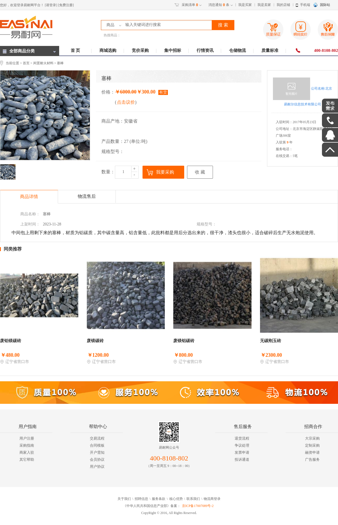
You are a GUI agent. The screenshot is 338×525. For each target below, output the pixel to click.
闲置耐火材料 (43, 63)
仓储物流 (237, 50)
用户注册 (26, 438)
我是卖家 (264, 5)
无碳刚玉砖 (270, 340)
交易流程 (97, 438)
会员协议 (97, 459)
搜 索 (223, 25)
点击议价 (126, 102)
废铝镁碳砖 (10, 340)
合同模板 (97, 445)
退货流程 (242, 438)
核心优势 (176, 499)
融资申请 (312, 452)
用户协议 (97, 466)
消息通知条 (218, 5)
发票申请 (242, 452)
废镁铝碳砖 (183, 340)
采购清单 (190, 5)
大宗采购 (312, 438)
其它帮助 (26, 459)
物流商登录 (212, 499)
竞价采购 (140, 50)
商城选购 (107, 50)
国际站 (325, 5)
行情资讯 (205, 50)
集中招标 (172, 50)
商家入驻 (26, 452)
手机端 (305, 5)
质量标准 (269, 50)
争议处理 (242, 445)
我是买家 (245, 5)
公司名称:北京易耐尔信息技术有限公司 (302, 91)
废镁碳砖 (95, 340)
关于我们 (124, 499)
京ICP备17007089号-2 (198, 506)
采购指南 (26, 445)
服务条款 (158, 499)
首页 (26, 63)
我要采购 (165, 172)
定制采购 (312, 445)
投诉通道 (242, 459)
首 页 (75, 50)
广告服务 (312, 459)
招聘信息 (141, 499)
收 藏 (200, 172)
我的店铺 (283, 5)
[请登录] (51, 5)
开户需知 (97, 452)
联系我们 (193, 499)
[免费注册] (66, 5)
